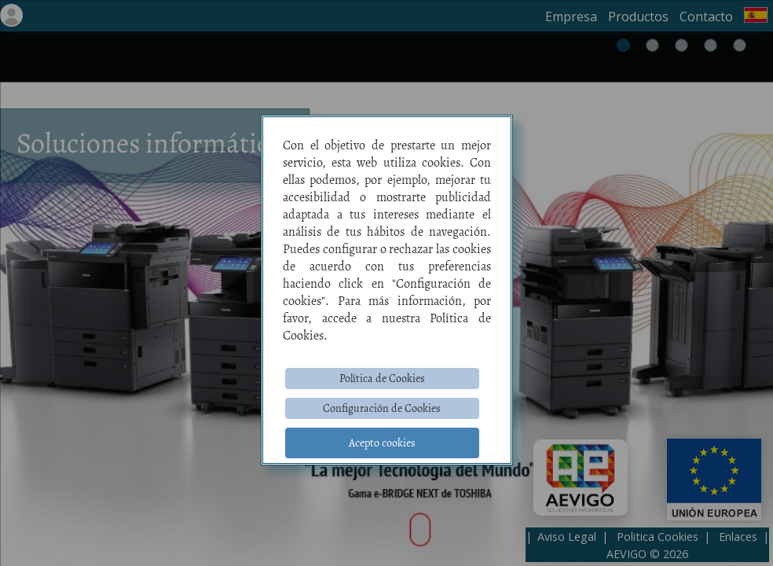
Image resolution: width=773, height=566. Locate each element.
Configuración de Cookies (382, 408)
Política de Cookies (382, 378)
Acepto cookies (382, 443)
